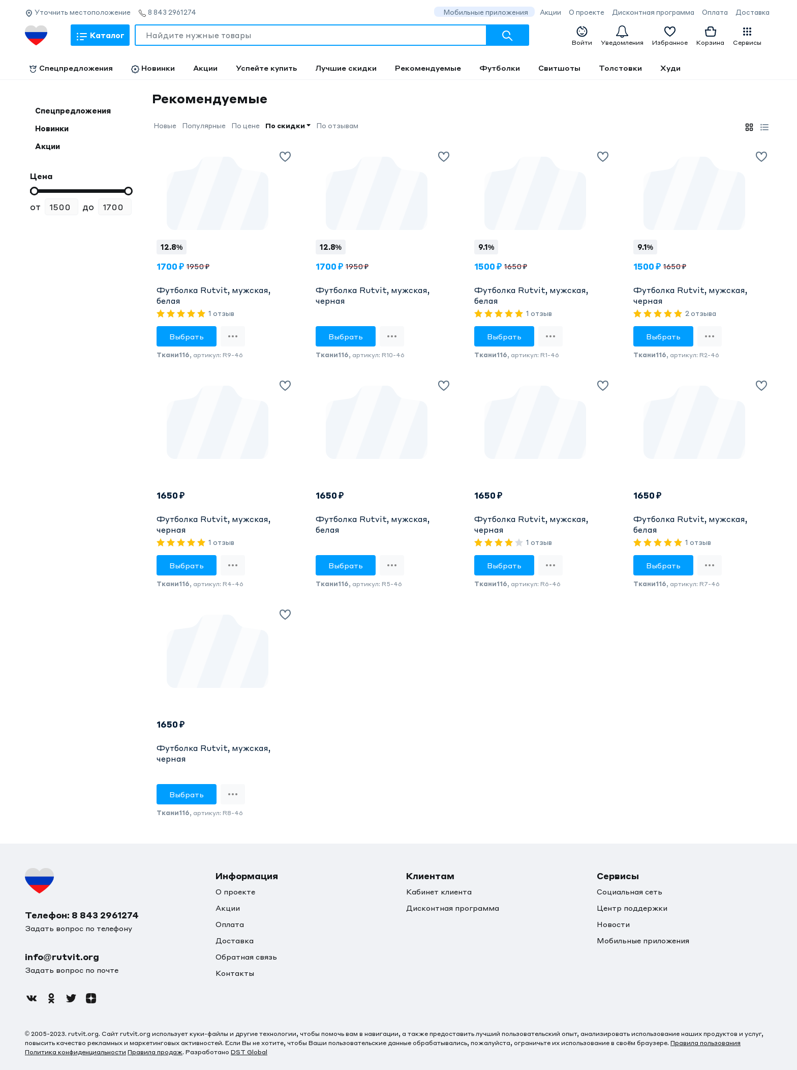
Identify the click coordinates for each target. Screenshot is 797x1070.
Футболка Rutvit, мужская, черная (373, 295)
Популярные (204, 125)
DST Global (249, 1052)
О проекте (586, 12)
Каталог (100, 37)
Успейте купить (266, 67)
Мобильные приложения (485, 12)
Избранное (670, 35)
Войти (582, 35)
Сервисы (747, 35)
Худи (670, 67)
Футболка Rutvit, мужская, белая (213, 295)
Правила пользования (705, 1043)
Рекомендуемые (428, 67)
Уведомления (622, 35)
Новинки (153, 68)
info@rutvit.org (62, 956)
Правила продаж (155, 1052)
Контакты (235, 972)
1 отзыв (221, 313)
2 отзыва (700, 313)
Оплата (715, 12)
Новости (613, 924)
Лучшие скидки (346, 67)
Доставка (752, 12)
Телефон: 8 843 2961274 (82, 914)
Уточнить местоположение (78, 12)
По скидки (288, 125)
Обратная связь (246, 956)
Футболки (499, 67)
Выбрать (186, 336)
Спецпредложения (71, 68)
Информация (247, 875)
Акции (550, 12)
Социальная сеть (629, 891)
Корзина (710, 35)
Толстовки (620, 67)
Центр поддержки (632, 907)
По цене (245, 125)
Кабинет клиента (439, 891)
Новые (165, 125)
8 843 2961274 (167, 12)
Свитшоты (559, 67)
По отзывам (337, 125)
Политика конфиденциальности (75, 1052)
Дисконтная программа (653, 12)
